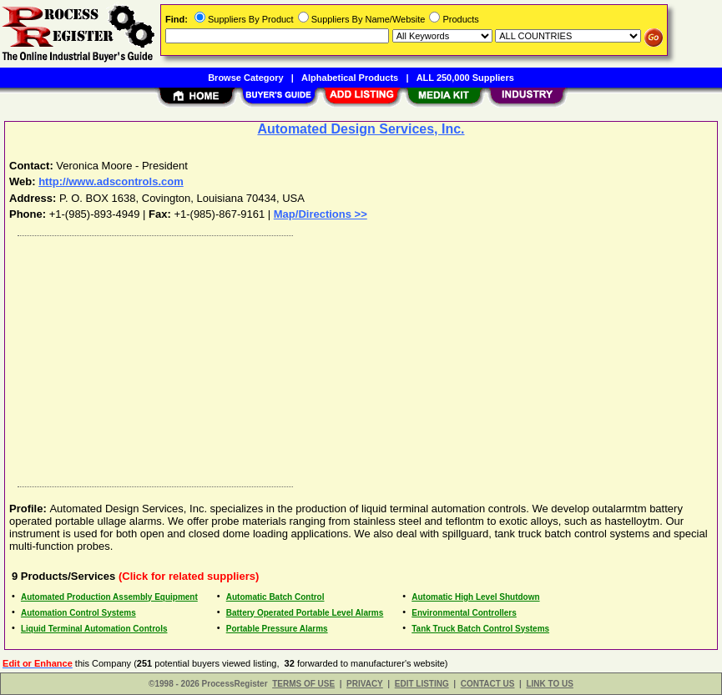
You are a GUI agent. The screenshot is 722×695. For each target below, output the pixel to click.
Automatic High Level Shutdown (475, 597)
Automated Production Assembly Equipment (109, 597)
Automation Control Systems (78, 612)
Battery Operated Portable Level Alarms (305, 612)
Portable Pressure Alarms (277, 628)
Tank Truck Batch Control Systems (480, 628)
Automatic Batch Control (275, 597)
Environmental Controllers (464, 612)
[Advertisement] (362, 357)
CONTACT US (488, 683)
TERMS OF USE (303, 683)
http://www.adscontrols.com (111, 181)
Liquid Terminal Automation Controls (94, 628)
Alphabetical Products (349, 78)
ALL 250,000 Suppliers (465, 78)
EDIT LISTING (422, 683)
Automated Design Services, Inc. (360, 129)
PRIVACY (364, 683)
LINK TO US (549, 683)
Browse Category (245, 78)
